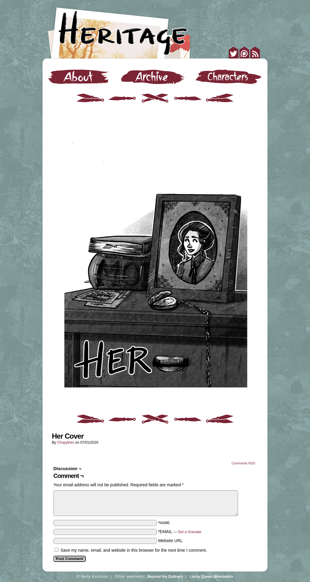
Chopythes (65, 442)
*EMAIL (180, 531)
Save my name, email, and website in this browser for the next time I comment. (134, 550)
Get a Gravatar (189, 532)
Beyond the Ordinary (165, 576)
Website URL (170, 540)
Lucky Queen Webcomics (211, 576)
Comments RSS (243, 463)
